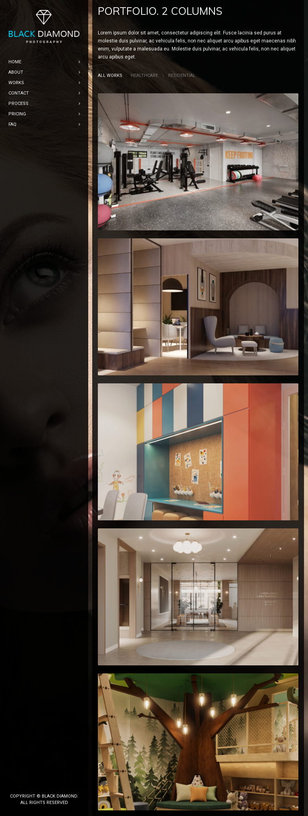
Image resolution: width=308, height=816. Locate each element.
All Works (110, 75)
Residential (181, 75)
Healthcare (144, 75)
